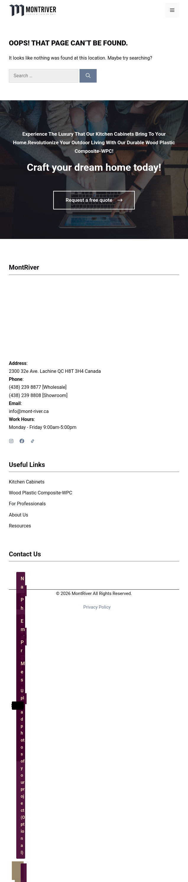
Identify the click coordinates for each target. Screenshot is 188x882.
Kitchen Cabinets (26, 482)
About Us (18, 515)
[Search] (88, 76)
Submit (18, 705)
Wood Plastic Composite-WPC (40, 493)
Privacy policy (97, 607)
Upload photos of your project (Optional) (23, 771)
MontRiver (24, 267)
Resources (20, 526)
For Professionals (27, 503)
